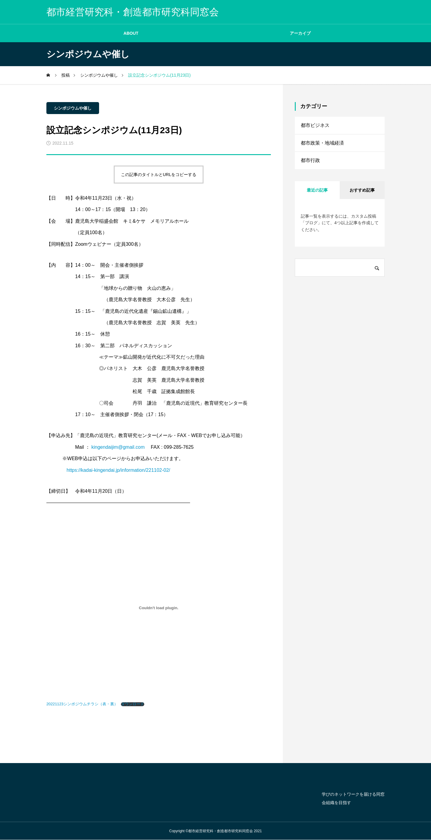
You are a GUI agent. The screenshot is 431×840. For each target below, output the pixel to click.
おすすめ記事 (362, 192)
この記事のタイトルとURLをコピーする (158, 174)
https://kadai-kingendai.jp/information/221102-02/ (118, 470)
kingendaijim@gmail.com (118, 447)
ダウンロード (132, 704)
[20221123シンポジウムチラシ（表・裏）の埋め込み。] (158, 608)
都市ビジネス (315, 125)
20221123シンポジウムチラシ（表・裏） (82, 704)
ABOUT (131, 33)
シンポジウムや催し (73, 108)
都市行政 (310, 162)
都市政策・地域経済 (322, 143)
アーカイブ (300, 33)
